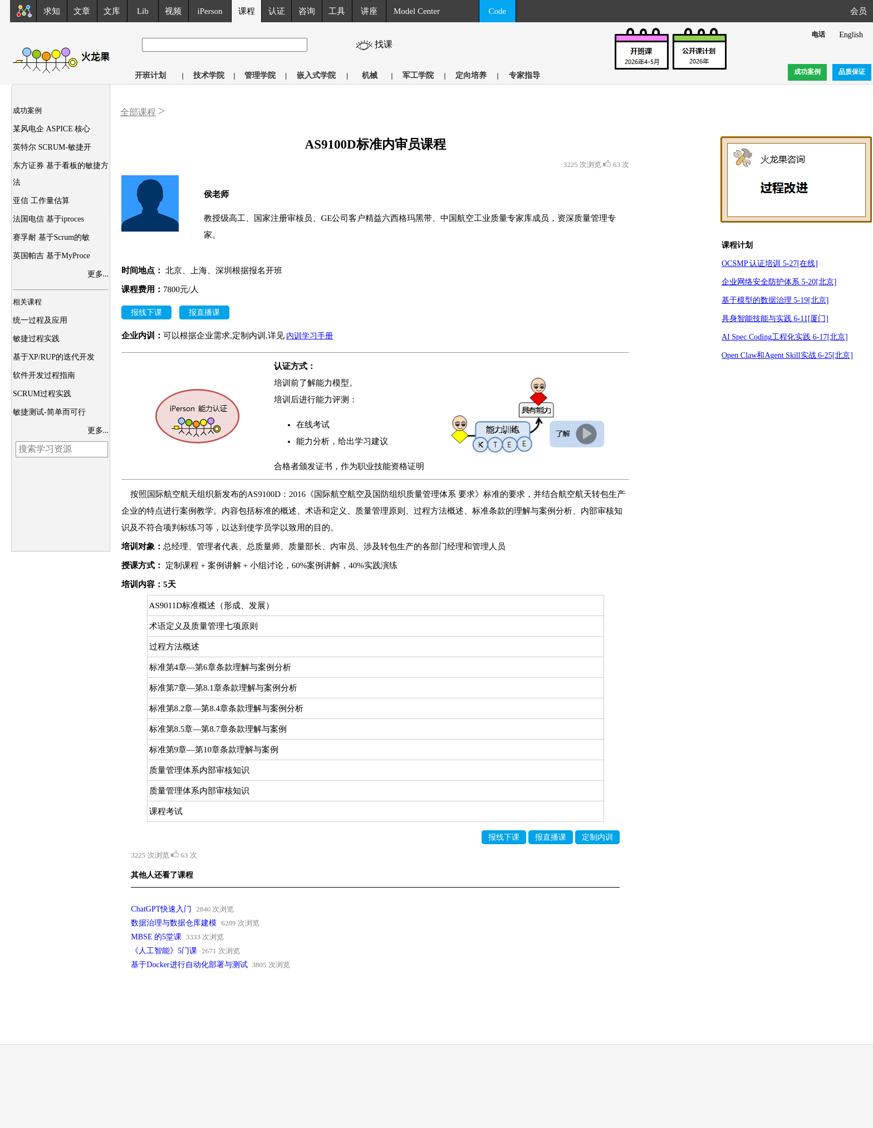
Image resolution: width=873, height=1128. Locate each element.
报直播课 (204, 312)
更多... (98, 274)
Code (498, 11)
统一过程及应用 (40, 320)
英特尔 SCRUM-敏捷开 (52, 147)
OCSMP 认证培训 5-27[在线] (770, 263)
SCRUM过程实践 (42, 394)
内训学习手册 (309, 336)
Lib (143, 11)
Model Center (417, 11)
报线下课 (146, 312)
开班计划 (150, 75)
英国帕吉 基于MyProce (51, 256)
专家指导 (524, 75)
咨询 (306, 11)
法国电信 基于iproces (48, 219)
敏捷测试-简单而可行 (49, 412)
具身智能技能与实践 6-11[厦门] (775, 318)
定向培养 (471, 75)
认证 (276, 11)
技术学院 (208, 75)
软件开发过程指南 (44, 375)
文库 (112, 11)
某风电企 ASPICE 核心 (51, 129)
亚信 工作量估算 (41, 200)
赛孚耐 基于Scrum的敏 (51, 237)
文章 (81, 11)
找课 (388, 44)
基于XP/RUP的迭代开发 (54, 357)
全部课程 (138, 112)
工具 (336, 11)
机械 (369, 75)
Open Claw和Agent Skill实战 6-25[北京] (787, 355)
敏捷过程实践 (36, 338)
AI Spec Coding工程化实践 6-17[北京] (785, 337)
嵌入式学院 (316, 75)
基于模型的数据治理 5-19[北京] (775, 300)
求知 (51, 11)
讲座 (369, 11)
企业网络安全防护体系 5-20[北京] (779, 282)
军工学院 (418, 75)
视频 (173, 11)
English (851, 35)
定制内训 (597, 837)
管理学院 (260, 75)
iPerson (210, 11)
